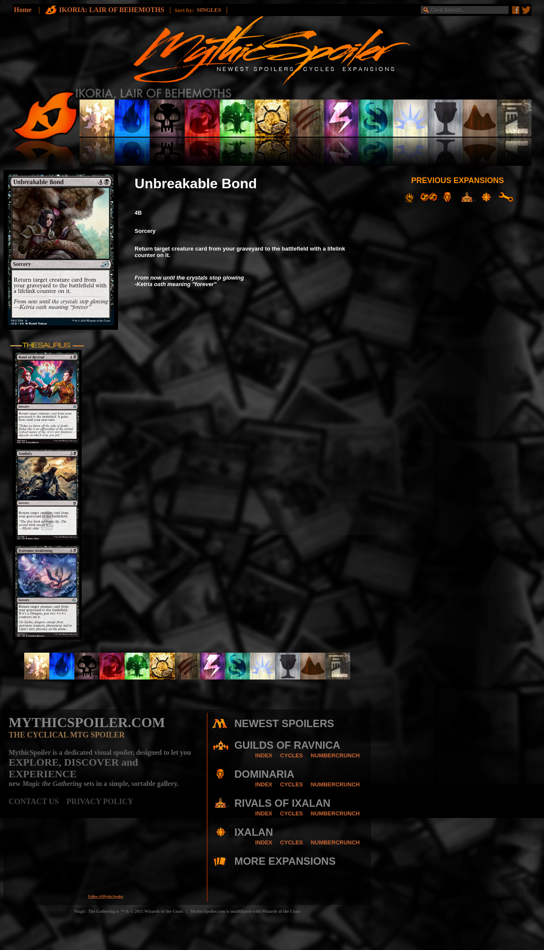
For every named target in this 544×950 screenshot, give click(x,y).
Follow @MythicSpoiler (105, 896)
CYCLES (291, 755)
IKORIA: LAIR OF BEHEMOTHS (112, 9)
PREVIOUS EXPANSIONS (457, 180)
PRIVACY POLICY (100, 801)
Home (23, 9)
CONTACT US (38, 801)
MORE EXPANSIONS (285, 861)
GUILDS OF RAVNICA (287, 745)
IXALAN (253, 832)
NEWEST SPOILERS (284, 723)
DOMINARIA (264, 774)
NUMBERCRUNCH (335, 755)
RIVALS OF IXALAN (282, 803)
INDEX (263, 755)
